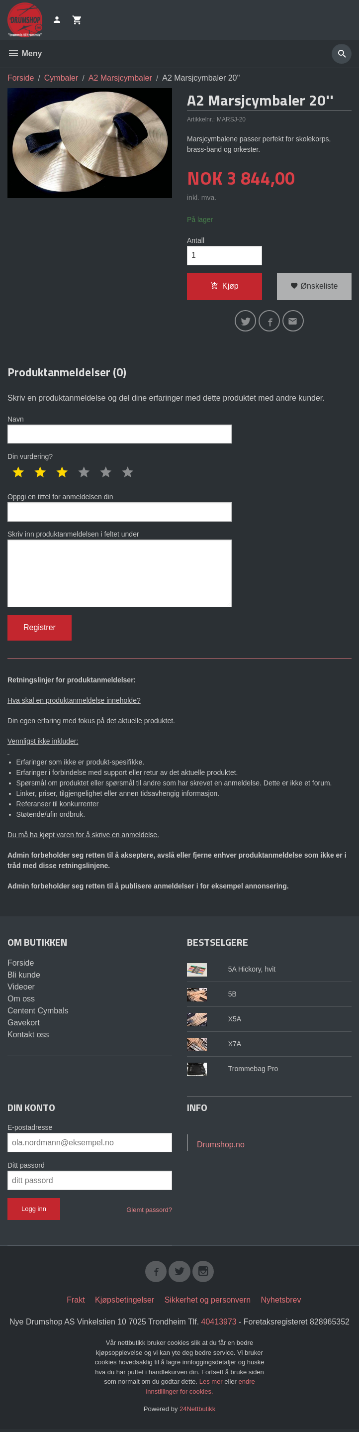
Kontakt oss (28, 1037)
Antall (195, 240)
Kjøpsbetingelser (124, 1303)
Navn (119, 430)
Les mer (212, 1385)
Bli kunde (23, 978)
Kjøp (224, 286)
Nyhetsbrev (281, 1303)
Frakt (76, 1303)
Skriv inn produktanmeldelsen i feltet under (119, 571)
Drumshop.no (221, 1147)
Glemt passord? (149, 1212)
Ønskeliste (314, 286)
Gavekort (23, 1025)
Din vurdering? (30, 458)
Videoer (21, 990)
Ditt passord (26, 1168)
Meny (24, 53)
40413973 (219, 1325)
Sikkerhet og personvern (208, 1303)
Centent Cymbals (38, 1013)
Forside (20, 78)
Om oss (21, 1001)
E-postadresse (29, 1130)
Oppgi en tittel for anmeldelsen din (119, 508)
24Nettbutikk (197, 1412)
